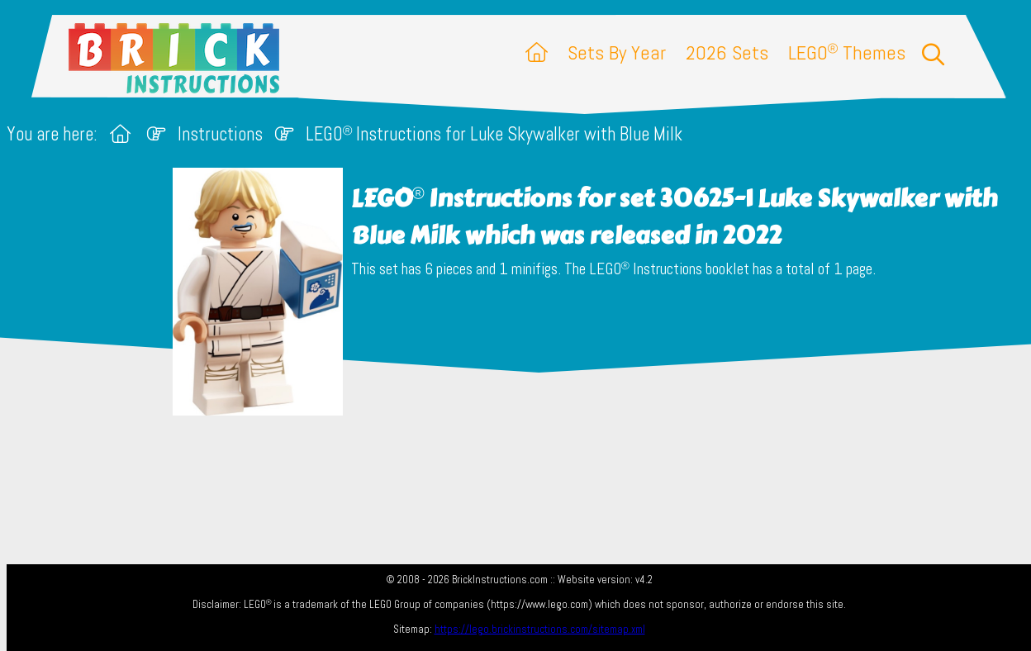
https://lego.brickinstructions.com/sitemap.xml (540, 629)
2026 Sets (727, 52)
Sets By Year (617, 52)
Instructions (220, 134)
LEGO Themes (846, 52)
